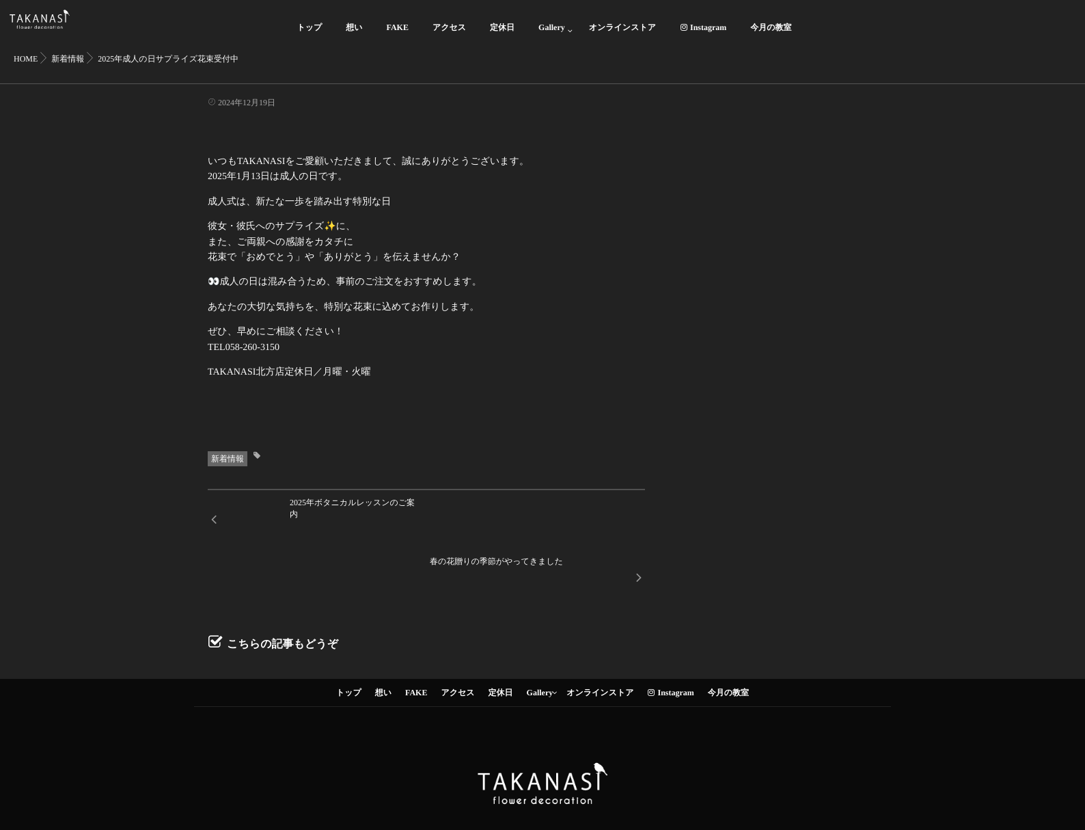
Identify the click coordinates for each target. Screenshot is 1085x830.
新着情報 (227, 459)
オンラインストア (622, 35)
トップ (309, 35)
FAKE (398, 35)
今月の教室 (770, 35)
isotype (564, 802)
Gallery (551, 35)
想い (354, 35)
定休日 (502, 35)
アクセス (449, 35)
